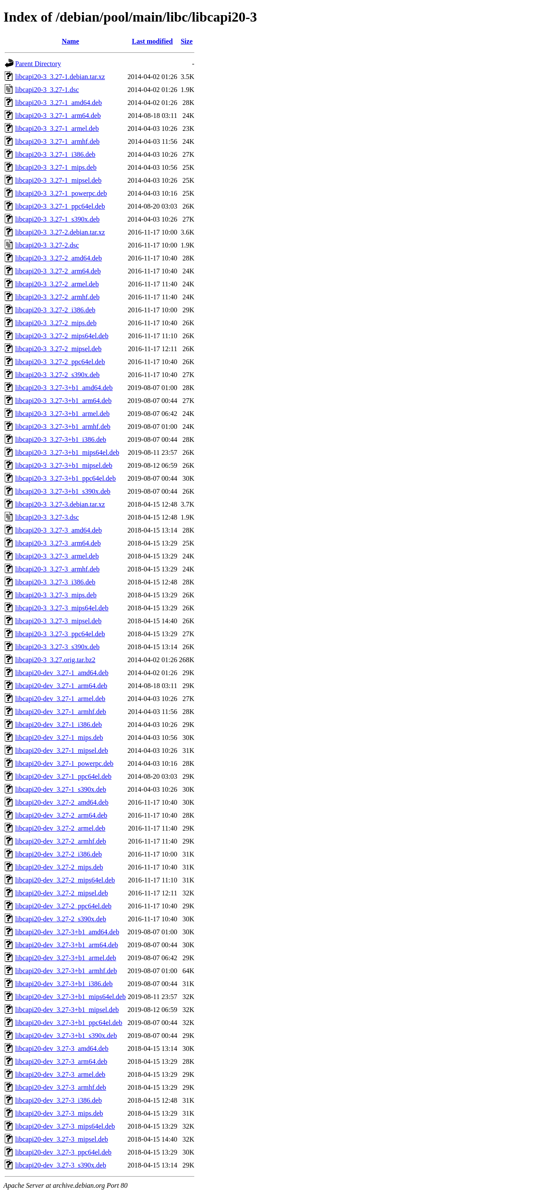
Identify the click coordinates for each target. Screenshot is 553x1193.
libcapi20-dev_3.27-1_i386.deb (58, 724)
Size (187, 41)
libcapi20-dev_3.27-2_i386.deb (58, 854)
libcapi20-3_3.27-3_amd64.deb (58, 530)
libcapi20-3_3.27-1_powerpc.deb (61, 193)
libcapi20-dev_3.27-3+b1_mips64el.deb (70, 996)
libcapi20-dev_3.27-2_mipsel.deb (61, 893)
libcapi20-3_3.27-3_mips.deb (55, 595)
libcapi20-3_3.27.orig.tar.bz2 (55, 659)
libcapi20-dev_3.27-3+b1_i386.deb (64, 983)
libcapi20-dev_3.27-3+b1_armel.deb (65, 957)
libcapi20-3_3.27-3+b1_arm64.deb (63, 400)
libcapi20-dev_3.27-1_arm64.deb (61, 685)
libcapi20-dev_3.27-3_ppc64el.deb (63, 1152)
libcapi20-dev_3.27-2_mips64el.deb (65, 880)
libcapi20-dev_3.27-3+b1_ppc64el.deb (68, 1022)
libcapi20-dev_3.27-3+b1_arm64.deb (66, 945)
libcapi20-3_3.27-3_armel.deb (57, 556)
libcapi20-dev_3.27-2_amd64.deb (61, 802)
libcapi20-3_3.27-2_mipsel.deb (58, 348)
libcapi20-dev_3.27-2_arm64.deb (61, 815)
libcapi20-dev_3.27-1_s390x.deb (60, 789)
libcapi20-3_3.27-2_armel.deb (57, 284)
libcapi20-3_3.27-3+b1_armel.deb (62, 413)
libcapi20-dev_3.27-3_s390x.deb (60, 1165)
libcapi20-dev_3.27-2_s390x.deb (60, 919)
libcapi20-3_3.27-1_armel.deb (57, 128)
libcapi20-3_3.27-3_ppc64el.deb (60, 634)
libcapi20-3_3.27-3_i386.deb (55, 582)
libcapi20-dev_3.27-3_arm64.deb (61, 1061)
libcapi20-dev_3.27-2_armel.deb (60, 828)
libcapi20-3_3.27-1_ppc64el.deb (60, 206)
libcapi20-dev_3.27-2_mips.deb (59, 867)
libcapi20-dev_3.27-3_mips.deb (59, 1113)
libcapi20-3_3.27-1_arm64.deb (58, 115)
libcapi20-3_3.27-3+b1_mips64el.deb (67, 452)
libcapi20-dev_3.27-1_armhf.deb (60, 711)
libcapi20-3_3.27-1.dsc (47, 89)
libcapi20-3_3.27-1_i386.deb (55, 154)
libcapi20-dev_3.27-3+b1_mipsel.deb (67, 1009)
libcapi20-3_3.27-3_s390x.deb (57, 646)
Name (70, 41)
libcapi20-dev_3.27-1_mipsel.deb (61, 750)
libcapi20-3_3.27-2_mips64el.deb (61, 335)
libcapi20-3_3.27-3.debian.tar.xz (60, 504)
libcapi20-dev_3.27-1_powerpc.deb (64, 763)
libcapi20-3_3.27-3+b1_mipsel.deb (63, 465)
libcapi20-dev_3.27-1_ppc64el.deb (63, 776)
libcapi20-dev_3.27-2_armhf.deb (60, 841)
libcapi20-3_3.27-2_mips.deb (55, 323)
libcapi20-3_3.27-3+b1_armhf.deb (63, 426)
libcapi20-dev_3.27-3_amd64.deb (61, 1048)
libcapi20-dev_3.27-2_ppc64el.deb (63, 906)
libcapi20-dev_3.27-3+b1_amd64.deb (67, 932)
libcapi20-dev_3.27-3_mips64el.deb (65, 1126)
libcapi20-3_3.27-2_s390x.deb (57, 374)
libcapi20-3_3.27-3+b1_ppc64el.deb (65, 478)
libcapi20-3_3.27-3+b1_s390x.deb (63, 491)
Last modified (152, 41)
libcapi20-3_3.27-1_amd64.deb (58, 102)
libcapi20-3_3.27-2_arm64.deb (58, 271)
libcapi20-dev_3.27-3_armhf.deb (60, 1087)
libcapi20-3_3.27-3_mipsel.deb (58, 621)
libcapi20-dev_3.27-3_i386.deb (58, 1100)
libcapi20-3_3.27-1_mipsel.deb (58, 180)
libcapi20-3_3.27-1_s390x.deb (57, 219)
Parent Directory (38, 63)
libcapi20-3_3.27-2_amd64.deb (58, 258)
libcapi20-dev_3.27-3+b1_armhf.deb (66, 970)
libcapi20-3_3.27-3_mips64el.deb (61, 608)
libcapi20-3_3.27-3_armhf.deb (57, 569)
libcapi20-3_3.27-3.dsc (47, 517)
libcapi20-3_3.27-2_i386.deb (55, 310)
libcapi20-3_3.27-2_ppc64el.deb (60, 361)
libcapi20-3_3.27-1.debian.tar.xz (60, 76)
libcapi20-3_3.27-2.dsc (47, 245)
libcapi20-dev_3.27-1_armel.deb (60, 698)
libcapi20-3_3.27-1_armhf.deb (57, 141)
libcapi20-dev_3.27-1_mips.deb (59, 737)
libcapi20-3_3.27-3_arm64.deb (58, 543)
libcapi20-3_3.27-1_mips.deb (55, 167)
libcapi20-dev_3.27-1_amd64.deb (61, 672)
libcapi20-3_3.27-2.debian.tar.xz (60, 232)
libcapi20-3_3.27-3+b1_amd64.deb (64, 387)
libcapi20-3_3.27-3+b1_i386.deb (60, 439)
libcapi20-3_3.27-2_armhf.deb (57, 297)
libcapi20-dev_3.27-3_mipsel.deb (61, 1139)
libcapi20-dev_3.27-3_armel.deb (60, 1074)
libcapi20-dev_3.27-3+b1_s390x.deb (66, 1035)
